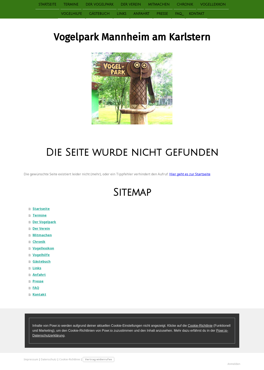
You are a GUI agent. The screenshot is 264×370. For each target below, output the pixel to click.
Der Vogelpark (99, 4)
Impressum (31, 359)
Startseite (47, 4)
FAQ (178, 14)
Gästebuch (99, 14)
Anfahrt (141, 14)
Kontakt (196, 14)
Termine (71, 4)
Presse (162, 14)
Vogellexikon (213, 4)
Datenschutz (49, 359)
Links (121, 14)
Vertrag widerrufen (98, 359)
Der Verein (131, 4)
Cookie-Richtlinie (200, 325)
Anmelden (233, 364)
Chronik (185, 4)
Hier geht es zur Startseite (189, 174)
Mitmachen (159, 4)
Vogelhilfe (71, 14)
